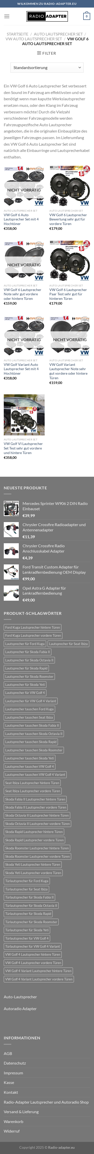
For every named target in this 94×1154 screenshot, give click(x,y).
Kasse (9, 1082)
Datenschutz (15, 1063)
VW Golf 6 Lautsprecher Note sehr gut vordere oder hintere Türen (22, 294)
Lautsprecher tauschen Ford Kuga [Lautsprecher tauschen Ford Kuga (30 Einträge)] (29, 709)
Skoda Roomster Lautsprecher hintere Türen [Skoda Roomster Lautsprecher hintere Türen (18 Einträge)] (37, 848)
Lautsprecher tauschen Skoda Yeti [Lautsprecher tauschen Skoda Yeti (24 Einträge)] (29, 758)
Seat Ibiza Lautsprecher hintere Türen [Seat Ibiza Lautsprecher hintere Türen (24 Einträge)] (32, 783)
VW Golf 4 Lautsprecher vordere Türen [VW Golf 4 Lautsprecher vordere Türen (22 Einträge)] (33, 963)
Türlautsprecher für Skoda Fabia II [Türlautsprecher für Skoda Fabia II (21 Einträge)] (29, 897)
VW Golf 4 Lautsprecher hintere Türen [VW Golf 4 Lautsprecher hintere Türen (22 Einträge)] (32, 954)
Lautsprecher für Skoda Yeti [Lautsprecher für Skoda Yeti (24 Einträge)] (25, 685)
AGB (8, 1053)
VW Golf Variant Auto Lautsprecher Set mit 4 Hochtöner (21, 369)
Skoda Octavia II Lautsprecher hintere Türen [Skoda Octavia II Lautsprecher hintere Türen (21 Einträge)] (37, 815)
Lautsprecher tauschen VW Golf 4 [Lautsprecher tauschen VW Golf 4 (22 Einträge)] (29, 766)
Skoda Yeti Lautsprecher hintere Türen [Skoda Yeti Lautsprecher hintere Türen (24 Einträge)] (32, 864)
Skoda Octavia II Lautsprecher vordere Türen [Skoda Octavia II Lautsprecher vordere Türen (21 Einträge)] (37, 824)
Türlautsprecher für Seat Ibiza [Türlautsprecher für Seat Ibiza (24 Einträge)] (26, 889)
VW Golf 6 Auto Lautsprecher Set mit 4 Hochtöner (21, 219)
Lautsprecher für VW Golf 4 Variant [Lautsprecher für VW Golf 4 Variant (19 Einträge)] (30, 701)
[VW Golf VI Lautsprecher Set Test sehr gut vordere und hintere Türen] (24, 414)
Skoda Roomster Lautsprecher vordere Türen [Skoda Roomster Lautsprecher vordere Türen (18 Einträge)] (37, 856)
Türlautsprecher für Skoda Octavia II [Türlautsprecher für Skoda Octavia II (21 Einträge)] (31, 906)
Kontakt (11, 1092)
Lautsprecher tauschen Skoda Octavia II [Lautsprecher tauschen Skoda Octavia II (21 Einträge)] (33, 734)
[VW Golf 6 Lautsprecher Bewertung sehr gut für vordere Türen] (69, 185)
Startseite (17, 33)
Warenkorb (13, 1121)
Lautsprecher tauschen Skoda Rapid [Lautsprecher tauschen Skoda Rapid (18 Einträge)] (30, 742)
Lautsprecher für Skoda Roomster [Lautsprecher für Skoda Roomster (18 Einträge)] (29, 677)
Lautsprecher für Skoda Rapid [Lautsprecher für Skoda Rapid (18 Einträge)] (26, 668)
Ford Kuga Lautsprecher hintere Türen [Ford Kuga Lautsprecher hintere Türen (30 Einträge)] (32, 627)
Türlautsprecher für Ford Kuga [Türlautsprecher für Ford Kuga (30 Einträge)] (26, 881)
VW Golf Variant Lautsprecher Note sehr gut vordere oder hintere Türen (68, 371)
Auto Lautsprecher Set (58, 33)
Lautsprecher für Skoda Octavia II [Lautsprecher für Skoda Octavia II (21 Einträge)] (29, 660)
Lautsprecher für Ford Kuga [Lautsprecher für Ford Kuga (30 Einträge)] (25, 644)
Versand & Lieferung (21, 1111)
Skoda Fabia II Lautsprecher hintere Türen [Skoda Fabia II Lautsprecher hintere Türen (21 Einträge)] (35, 799)
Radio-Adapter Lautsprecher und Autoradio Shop (46, 1102)
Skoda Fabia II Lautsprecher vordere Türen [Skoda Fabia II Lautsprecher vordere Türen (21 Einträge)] (35, 807)
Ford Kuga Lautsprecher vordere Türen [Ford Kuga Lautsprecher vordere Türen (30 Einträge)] (33, 635)
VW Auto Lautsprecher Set (34, 38)
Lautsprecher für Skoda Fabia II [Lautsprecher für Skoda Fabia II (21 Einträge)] (27, 652)
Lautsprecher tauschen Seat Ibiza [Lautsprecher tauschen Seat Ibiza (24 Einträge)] (29, 717)
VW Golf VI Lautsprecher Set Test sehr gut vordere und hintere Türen (23, 448)
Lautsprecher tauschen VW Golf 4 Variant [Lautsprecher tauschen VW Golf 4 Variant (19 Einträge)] (35, 775)
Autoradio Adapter (20, 1008)
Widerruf (12, 1131)
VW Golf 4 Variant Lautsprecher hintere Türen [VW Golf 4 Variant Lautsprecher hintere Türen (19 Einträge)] (38, 971)
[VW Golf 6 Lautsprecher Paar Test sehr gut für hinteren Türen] (69, 260)
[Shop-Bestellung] (47, 67)
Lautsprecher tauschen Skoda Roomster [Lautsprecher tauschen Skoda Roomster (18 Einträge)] (33, 750)
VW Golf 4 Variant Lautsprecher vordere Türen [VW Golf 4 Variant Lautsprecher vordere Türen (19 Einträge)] (38, 979)
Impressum (13, 1072)
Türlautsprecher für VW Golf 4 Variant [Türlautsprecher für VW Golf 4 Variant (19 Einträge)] (32, 946)
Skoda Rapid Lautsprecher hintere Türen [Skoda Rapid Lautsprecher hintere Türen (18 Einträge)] (34, 832)
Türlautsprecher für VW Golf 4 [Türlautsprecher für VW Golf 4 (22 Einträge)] (27, 938)
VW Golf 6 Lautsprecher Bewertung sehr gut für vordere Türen (68, 219)
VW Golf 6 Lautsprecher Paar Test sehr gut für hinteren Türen (68, 294)
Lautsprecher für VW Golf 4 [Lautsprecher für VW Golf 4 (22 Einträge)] (25, 693)
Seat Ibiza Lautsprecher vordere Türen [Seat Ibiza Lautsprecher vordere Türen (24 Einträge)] (32, 791)
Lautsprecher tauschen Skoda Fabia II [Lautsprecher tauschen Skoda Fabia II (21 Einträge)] (32, 725)
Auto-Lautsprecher (20, 996)
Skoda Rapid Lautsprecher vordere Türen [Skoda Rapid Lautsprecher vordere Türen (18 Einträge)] (34, 840)
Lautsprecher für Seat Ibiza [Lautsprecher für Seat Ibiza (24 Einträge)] (68, 644)
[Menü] (7, 16)
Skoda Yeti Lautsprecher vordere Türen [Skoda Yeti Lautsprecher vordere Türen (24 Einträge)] (33, 873)
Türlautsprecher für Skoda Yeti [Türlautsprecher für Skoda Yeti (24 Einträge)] (27, 930)
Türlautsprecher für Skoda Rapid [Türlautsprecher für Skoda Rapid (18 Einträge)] (28, 914)
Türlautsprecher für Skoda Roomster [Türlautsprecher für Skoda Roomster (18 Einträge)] (31, 922)
